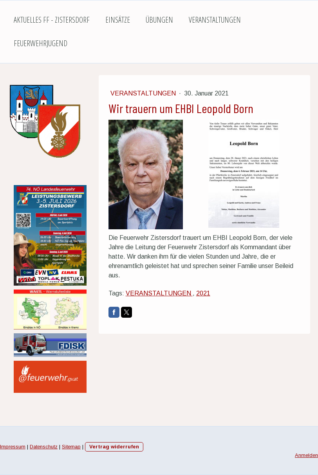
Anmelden (306, 455)
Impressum (12, 447)
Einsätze (117, 19)
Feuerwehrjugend (40, 43)
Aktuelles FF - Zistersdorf (52, 19)
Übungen (159, 19)
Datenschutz (44, 447)
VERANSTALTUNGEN (159, 293)
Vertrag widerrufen (114, 447)
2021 (203, 293)
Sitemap (71, 447)
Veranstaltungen (215, 19)
